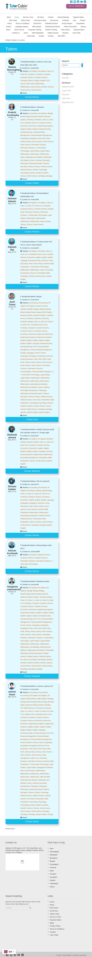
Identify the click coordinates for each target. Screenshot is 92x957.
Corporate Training (34, 29)
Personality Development (29, 390)
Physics (31, 166)
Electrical (41, 334)
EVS (47, 80)
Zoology (50, 814)
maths (32, 87)
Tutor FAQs (13, 20)
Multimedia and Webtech (34, 157)
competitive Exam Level (37, 254)
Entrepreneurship (45, 129)
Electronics (48, 334)
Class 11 (50, 203)
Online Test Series (70, 26)
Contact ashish (32, 821)
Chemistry (29, 120)
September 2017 (68, 102)
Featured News (79, 29)
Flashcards (31, 36)
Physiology (44, 792)
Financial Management (28, 736)
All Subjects (33, 71)
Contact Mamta (32, 97)
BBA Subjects (42, 699)
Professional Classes (52, 26)
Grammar (44, 260)
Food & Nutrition (26, 742)
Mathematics (39, 84)
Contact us (16, 33)
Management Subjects (45, 767)
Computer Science (26, 77)
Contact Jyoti (32, 419)
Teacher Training (51, 29)
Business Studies (37, 116)
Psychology (43, 170)
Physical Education (35, 163)
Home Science (37, 141)
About (9, 17)
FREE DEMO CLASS (15, 40)
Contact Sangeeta (32, 676)
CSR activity (65, 29)
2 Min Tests (77, 33)
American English (26, 309)
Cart (74, 20)
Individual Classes (51, 23)
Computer (31, 74)
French (22, 84)
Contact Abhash (32, 286)
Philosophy (46, 160)
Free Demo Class (40, 20)
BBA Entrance (32, 699)
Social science (25, 90)
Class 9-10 (38, 206)
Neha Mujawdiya (38, 33)
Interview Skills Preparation (41, 372)
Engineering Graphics (45, 126)
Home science (25, 145)
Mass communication (27, 770)
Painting (38, 160)
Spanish (23, 412)
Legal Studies (34, 151)
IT (52, 372)
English (36, 80)
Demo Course (19, 29)
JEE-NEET (61, 36)
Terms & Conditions (22, 23)
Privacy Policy (55, 926)
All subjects (42, 71)
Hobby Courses (53, 33)
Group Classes (67, 23)
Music (33, 160)
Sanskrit (44, 87)
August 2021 (66, 90)
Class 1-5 (50, 71)
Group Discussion (26, 359)
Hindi (28, 84)
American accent (41, 306)
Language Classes (21, 26)
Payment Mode (78, 17)
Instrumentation (25, 372)
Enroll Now (37, 23)
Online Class (25, 20)
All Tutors (40, 17)
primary (38, 87)
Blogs (17, 17)
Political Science (46, 166)
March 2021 (66, 98)
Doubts (41, 36)
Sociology (41, 176)
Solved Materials (63, 17)
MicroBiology (34, 647)
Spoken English (32, 412)
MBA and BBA (45, 777)
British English (47, 312)
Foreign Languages (27, 353)
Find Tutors (54, 908)
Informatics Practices (38, 145)
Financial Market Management (41, 135)
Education (65, 78)
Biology (50, 113)
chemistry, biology (26, 321)
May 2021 (65, 94)
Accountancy (33, 113)
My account (54, 20)
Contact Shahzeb (32, 471)
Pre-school (36, 400)
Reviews (65, 33)
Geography (24, 138)
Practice (51, 36)
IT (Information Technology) (37, 215)
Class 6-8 (23, 74)
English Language (32, 343)
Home (26, 33)
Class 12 (45, 120)
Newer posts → (11, 829)
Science (51, 87)
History (22, 141)
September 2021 (68, 87)
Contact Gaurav (32, 571)
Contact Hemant (32, 232)
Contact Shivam (32, 535)
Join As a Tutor (28, 17)
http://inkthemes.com (22, 904)
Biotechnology (25, 116)
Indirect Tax (35, 758)
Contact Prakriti (32, 183)
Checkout (65, 20)
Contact (50, 17)
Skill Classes (36, 26)
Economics (24, 126)
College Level (29, 714)
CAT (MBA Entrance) (27, 708)
